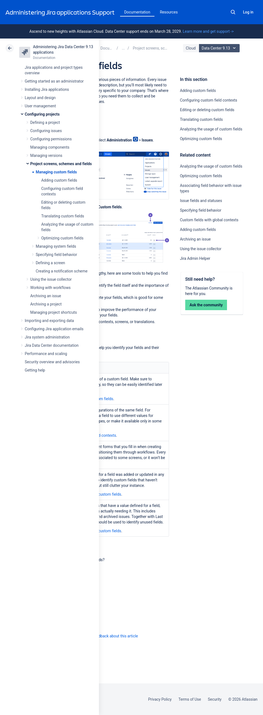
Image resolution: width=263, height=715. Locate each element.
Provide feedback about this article (108, 636)
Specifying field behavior (56, 254)
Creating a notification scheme (61, 271)
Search (233, 12)
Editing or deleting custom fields (207, 110)
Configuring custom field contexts (208, 100)
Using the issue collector (51, 279)
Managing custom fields (56, 172)
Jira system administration (47, 337)
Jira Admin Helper (195, 258)
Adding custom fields (59, 180)
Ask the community (206, 305)
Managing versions (46, 155)
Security (215, 699)
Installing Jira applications (47, 89)
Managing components (49, 147)
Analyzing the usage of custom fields (211, 129)
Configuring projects (42, 114)
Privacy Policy (159, 699)
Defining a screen (50, 263)
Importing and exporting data (49, 320)
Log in (248, 12)
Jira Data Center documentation (52, 345)
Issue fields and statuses (201, 200)
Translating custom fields (62, 216)
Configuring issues (46, 131)
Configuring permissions (51, 139)
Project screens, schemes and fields (61, 164)
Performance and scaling (46, 353)
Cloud (191, 48)
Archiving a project (46, 304)
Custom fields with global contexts (209, 220)
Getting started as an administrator (54, 81)
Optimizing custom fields (62, 238)
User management (40, 106)
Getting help (35, 370)
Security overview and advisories (52, 362)
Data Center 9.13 (220, 48)
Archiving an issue (45, 296)
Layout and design (40, 97)
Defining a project (45, 122)
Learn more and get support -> (208, 31)
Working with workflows (50, 287)
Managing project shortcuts (53, 312)
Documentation (137, 12)
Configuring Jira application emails (54, 329)
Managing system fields (56, 246)
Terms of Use (189, 699)
